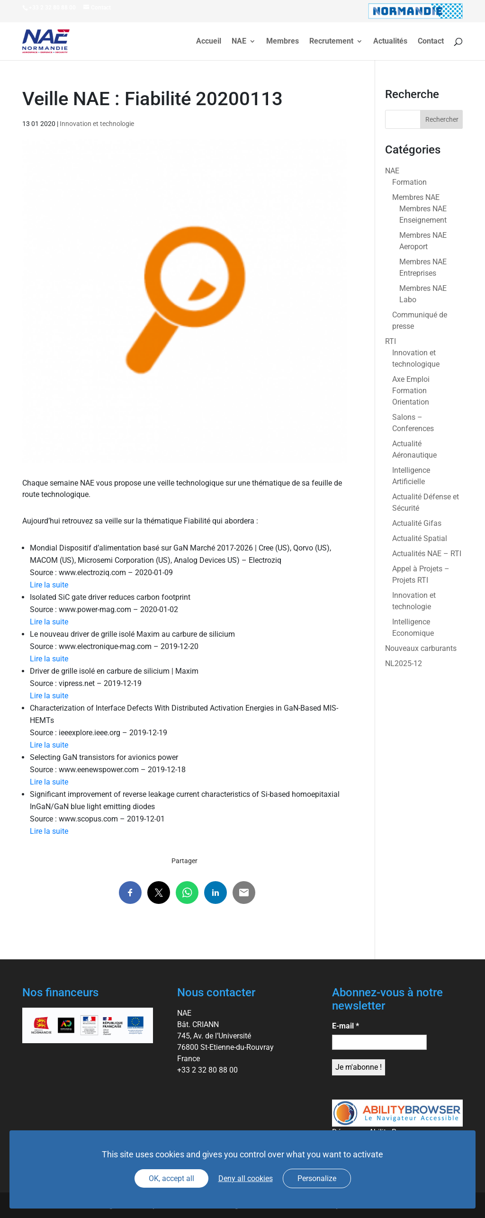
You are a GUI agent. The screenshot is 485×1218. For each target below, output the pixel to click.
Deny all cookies (245, 1178)
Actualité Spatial (419, 538)
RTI (390, 341)
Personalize (316, 1178)
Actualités (390, 41)
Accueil (208, 41)
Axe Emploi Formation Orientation (411, 390)
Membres (282, 41)
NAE (239, 41)
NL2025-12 (403, 663)
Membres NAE (416, 197)
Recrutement (331, 41)
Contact (431, 41)
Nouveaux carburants (421, 648)
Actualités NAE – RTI (426, 553)
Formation (409, 182)
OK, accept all (171, 1178)
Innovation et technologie (97, 123)
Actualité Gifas (416, 523)
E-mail (345, 1025)
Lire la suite (49, 584)
